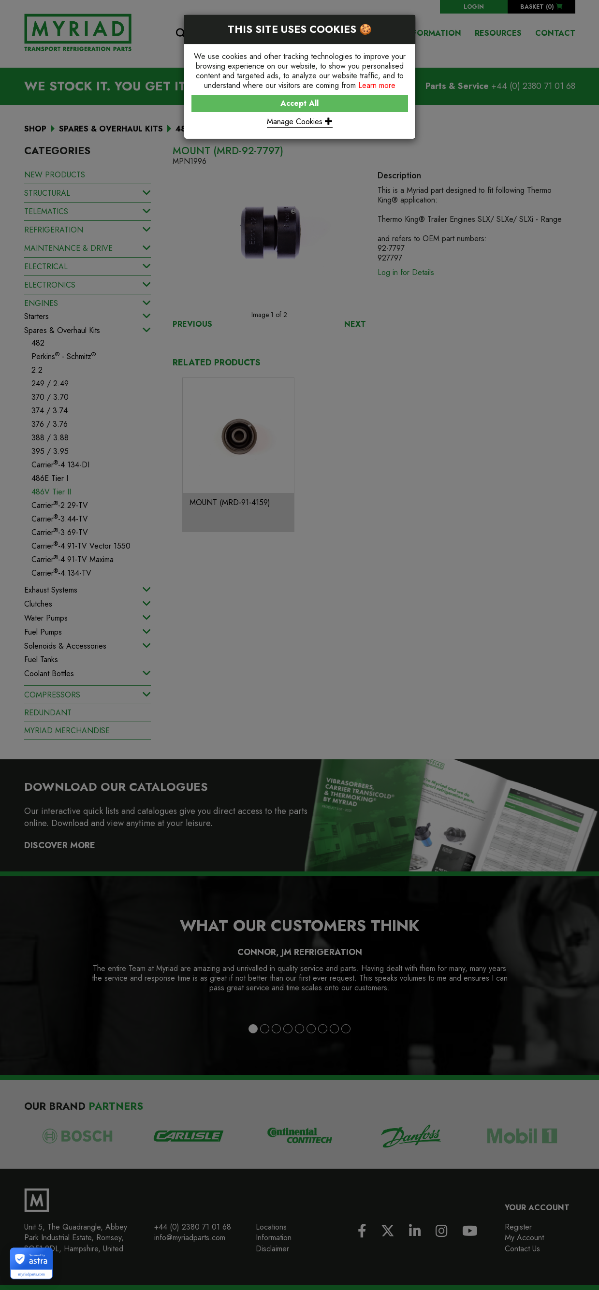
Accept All (299, 103)
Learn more (376, 85)
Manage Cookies (300, 121)
